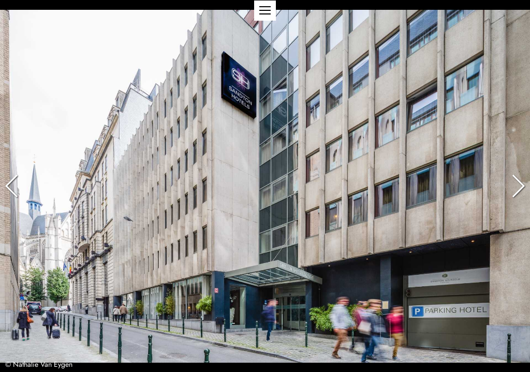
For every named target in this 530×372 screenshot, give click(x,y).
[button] (265, 11)
